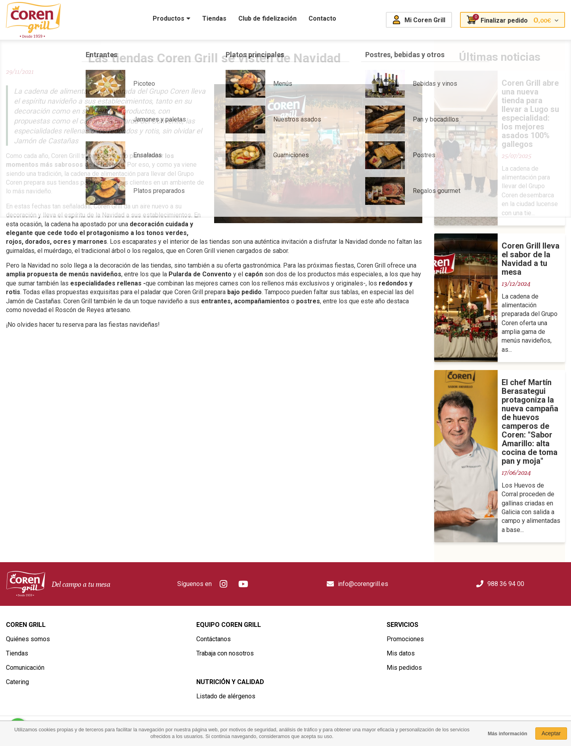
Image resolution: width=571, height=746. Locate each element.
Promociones (405, 639)
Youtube (243, 584)
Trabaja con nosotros (225, 653)
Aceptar (551, 733)
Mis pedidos (404, 667)
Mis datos (401, 653)
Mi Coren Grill (424, 20)
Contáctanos (213, 639)
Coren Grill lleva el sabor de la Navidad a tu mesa (531, 259)
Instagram (224, 584)
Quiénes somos (28, 639)
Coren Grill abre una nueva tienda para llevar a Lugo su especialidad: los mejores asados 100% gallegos (530, 113)
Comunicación (25, 667)
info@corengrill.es (363, 584)
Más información (507, 733)
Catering (17, 682)
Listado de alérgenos (225, 696)
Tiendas (17, 653)
